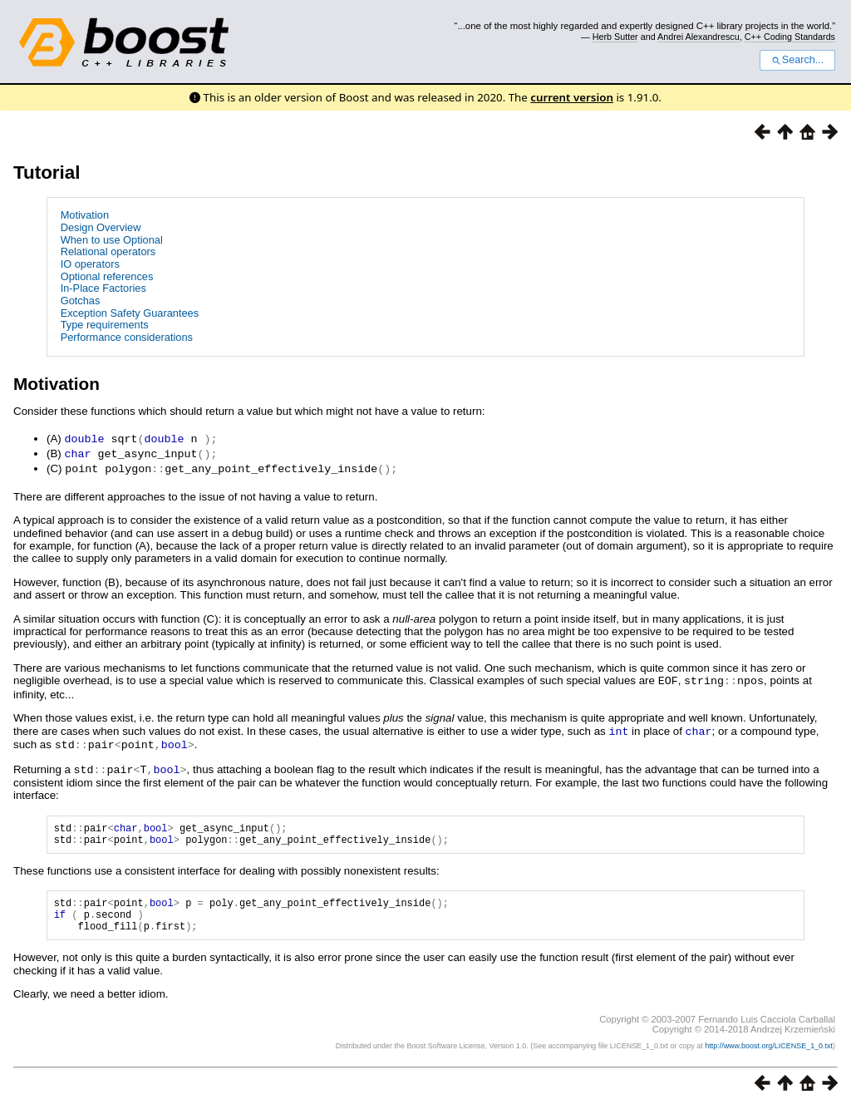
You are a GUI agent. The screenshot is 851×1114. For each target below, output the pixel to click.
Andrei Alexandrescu (698, 37)
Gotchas (81, 300)
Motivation (85, 215)
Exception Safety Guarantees (130, 313)
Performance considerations (127, 337)
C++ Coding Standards (790, 37)
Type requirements (105, 324)
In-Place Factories (103, 288)
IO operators (90, 264)
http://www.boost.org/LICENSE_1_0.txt (769, 1052)
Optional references (107, 276)
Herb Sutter (615, 37)
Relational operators (108, 251)
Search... (797, 60)
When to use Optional (112, 240)
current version (571, 97)
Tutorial (46, 172)
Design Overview (101, 227)
